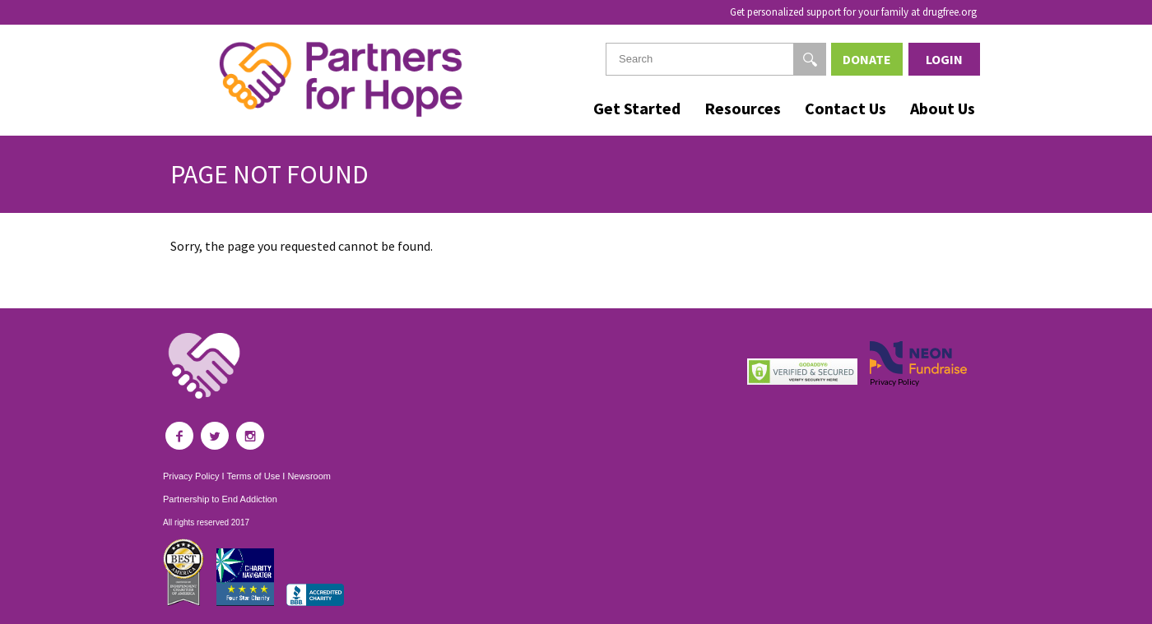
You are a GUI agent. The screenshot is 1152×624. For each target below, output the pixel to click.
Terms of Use (253, 476)
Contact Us (845, 108)
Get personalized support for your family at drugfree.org (853, 12)
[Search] (809, 59)
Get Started (637, 108)
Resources (742, 108)
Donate (867, 59)
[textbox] (716, 59)
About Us (942, 108)
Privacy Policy (191, 476)
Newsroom (309, 476)
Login (944, 59)
